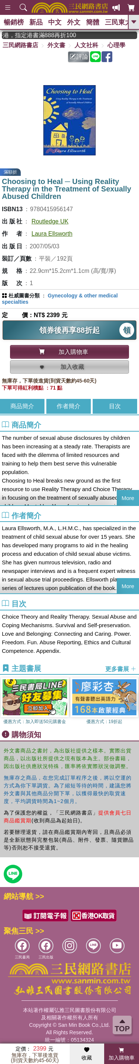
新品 (36, 22)
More (128, 498)
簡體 (92, 22)
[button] (133, 702)
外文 (73, 22)
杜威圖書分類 (24, 296)
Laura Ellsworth (52, 233)
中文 (55, 22)
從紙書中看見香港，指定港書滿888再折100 (44, 35)
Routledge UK (50, 221)
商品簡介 (22, 406)
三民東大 (118, 22)
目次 (115, 406)
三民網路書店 (20, 45)
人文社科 (86, 45)
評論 (79, 57)
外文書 (56, 45)
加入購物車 (122, 1054)
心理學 (116, 45)
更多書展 (120, 668)
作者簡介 (68, 406)
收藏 (87, 1054)
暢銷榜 (14, 22)
